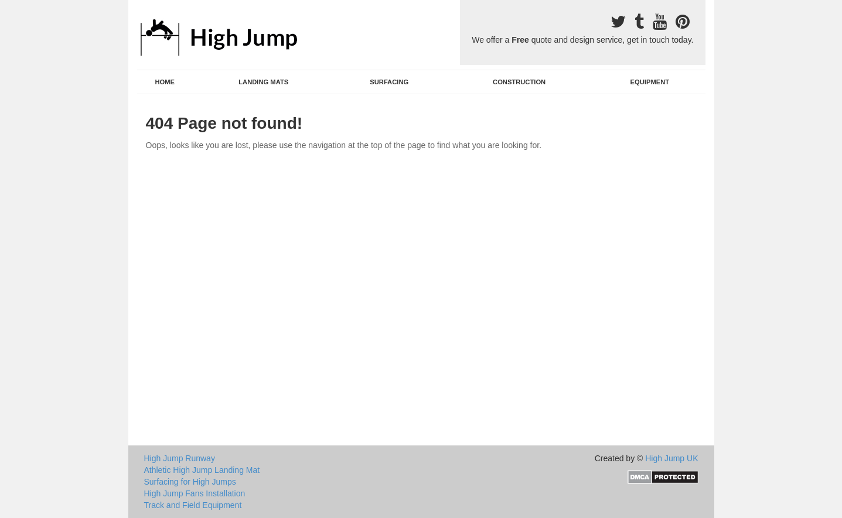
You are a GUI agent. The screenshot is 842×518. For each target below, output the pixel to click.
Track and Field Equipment (193, 505)
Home (165, 81)
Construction (519, 81)
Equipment (650, 81)
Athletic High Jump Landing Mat (202, 470)
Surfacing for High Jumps (190, 481)
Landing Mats (263, 81)
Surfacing (389, 81)
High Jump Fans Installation (195, 493)
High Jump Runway (179, 458)
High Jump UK (671, 458)
